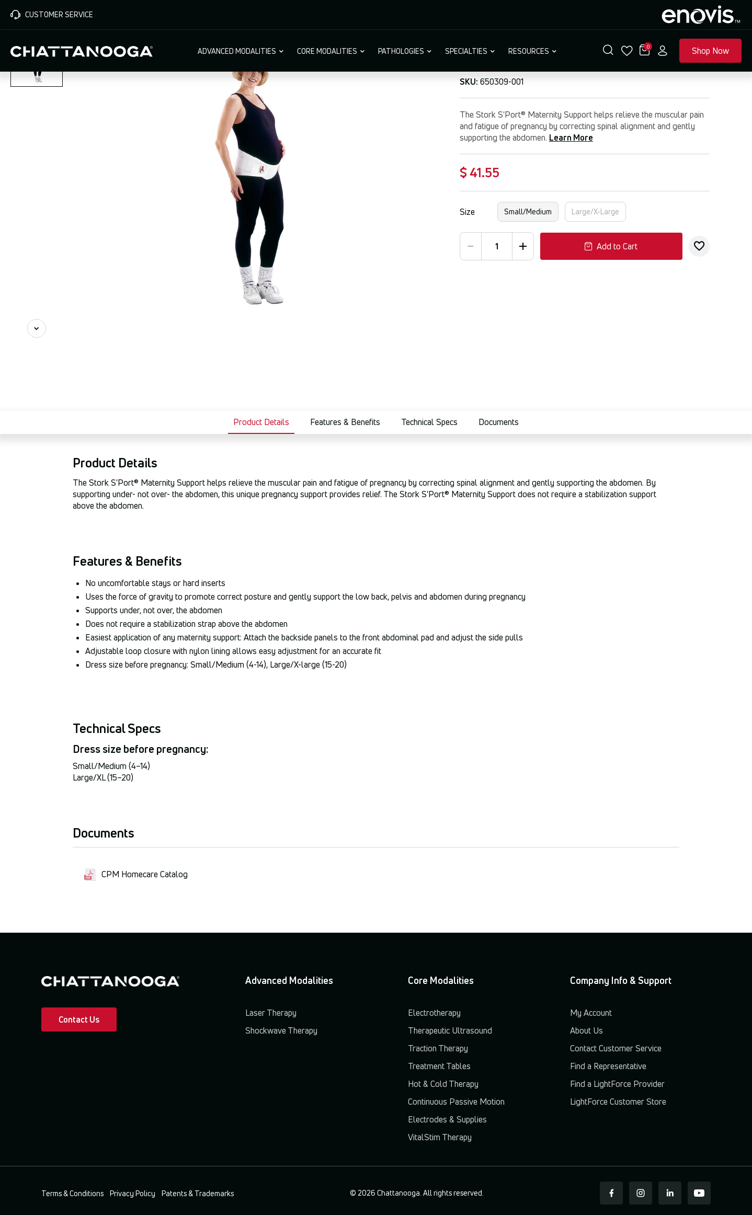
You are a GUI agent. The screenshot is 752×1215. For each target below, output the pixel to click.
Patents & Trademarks (198, 1193)
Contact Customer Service (616, 1048)
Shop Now (710, 50)
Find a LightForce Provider (617, 1084)
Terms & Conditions (72, 1193)
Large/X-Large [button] (595, 211)
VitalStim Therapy (440, 1137)
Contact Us (79, 1019)
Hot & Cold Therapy (443, 1084)
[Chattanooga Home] (81, 50)
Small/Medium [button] (528, 211)
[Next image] (36, 328)
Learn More (571, 137)
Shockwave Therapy (281, 1030)
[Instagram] (640, 1193)
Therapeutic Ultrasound (450, 1030)
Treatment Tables (439, 1066)
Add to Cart (611, 246)
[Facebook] (611, 1193)
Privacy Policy (132, 1193)
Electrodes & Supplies (447, 1119)
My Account (591, 1012)
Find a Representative (608, 1066)
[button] (608, 51)
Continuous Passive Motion (456, 1101)
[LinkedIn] (669, 1193)
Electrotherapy (434, 1012)
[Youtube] (699, 1193)
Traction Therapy (438, 1048)
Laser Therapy (271, 1012)
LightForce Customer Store (618, 1101)
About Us (586, 1030)
